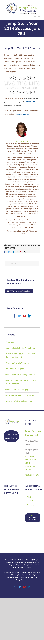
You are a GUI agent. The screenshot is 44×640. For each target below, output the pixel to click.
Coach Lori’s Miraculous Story (19, 401)
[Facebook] (14, 316)
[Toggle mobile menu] (39, 16)
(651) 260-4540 (32, 475)
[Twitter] (19, 316)
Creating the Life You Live (17, 363)
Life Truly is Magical (15, 369)
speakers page (22, 114)
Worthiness (11, 342)
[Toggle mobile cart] (34, 16)
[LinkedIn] (29, 316)
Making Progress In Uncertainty (20, 395)
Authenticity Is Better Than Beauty (21, 348)
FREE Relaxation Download (19, 291)
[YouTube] (24, 316)
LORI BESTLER (22, 141)
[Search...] (22, 263)
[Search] (8, 263)
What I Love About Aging (17, 389)
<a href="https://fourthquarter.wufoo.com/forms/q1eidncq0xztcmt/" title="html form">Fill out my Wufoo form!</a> (21, 518)
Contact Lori (30, 101)
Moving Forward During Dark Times (22, 374)
